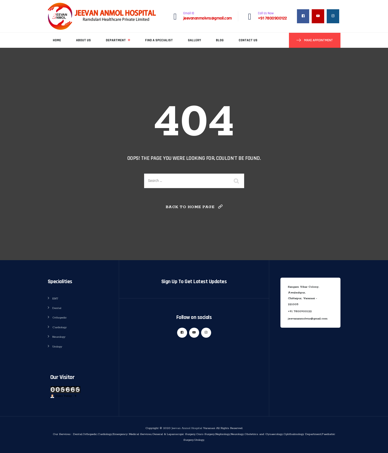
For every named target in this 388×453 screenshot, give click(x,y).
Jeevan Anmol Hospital (187, 428)
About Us (83, 40)
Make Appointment (318, 40)
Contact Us (248, 40)
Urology (57, 346)
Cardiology (59, 327)
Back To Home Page (190, 207)
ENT (55, 298)
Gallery (194, 40)
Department (116, 40)
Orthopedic (59, 317)
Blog (220, 40)
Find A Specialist (159, 40)
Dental (56, 308)
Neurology (59, 337)
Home (57, 40)
